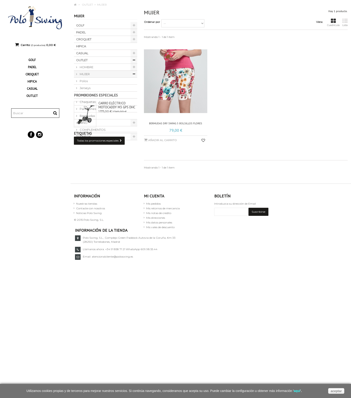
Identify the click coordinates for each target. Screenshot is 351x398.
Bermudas (87, 116)
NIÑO (83, 123)
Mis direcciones (155, 270)
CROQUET (32, 74)
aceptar (336, 391)
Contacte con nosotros (90, 260)
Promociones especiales (96, 149)
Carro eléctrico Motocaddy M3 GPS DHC (116, 159)
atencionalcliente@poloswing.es (252, 309)
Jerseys (84, 88)
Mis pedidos (153, 256)
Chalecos (86, 95)
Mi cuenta (154, 248)
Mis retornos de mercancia (163, 260)
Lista (345, 22)
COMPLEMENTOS (92, 129)
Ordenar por (152, 22)
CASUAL (32, 89)
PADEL (32, 67)
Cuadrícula (333, 22)
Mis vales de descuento (160, 279)
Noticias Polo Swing (89, 265)
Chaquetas (87, 102)
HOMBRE (86, 67)
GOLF (32, 60)
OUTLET (32, 96)
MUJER (84, 74)
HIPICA (32, 81)
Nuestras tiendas (86, 256)
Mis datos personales (159, 274)
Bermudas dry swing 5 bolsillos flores (175, 123)
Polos (83, 81)
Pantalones (87, 109)
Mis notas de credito (158, 265)
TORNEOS (83, 136)
